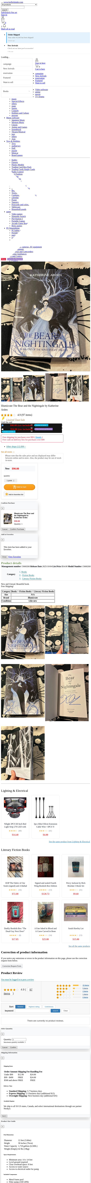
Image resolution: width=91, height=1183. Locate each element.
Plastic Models (18, 165)
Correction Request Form (11, 966)
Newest (20, 1007)
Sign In (4, 15)
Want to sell (8, 82)
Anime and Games (19, 127)
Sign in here (40, 63)
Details (38, 437)
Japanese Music (18, 120)
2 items (85, 991)
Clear (66, 1011)
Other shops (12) (16, 446)
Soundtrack (16, 129)
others (14, 104)
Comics (15, 261)
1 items (85, 994)
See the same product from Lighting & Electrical (69, 842)
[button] (45, 26)
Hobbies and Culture (20, 113)
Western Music (18, 122)
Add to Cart (19, 487)
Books (6, 91)
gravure (15, 115)
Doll (13, 148)
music (14, 99)
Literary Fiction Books (31, 579)
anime (37, 92)
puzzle (14, 151)
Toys (14, 143)
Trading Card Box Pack (21, 167)
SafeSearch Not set (9, 12)
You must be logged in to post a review (17, 979)
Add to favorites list (14, 494)
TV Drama (39, 96)
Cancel (5, 529)
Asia (13, 139)
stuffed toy (16, 146)
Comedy (15, 111)
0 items (85, 997)
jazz (13, 134)
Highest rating (34, 1007)
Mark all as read (8, 29)
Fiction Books (28, 575)
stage (14, 106)
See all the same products (79, 946)
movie (37, 94)
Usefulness (49, 1007)
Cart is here (40, 69)
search (4, 10)
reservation (7, 73)
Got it (4, 1116)
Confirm (13, 1047)
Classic (15, 125)
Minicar (15, 153)
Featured (7, 78)
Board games (17, 155)
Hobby (14, 160)
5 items (85, 988)
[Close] (2, 508)
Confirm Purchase (17, 529)
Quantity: (8, 1039)
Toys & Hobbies (13, 141)
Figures (15, 162)
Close (4, 557)
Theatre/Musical (18, 132)
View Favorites (14, 557)
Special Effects (18, 101)
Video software (41, 89)
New (26, 425)
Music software (12, 118)
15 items (86, 985)
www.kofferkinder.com (13, 2)
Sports (14, 108)
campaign (7, 64)
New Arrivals (8, 68)
